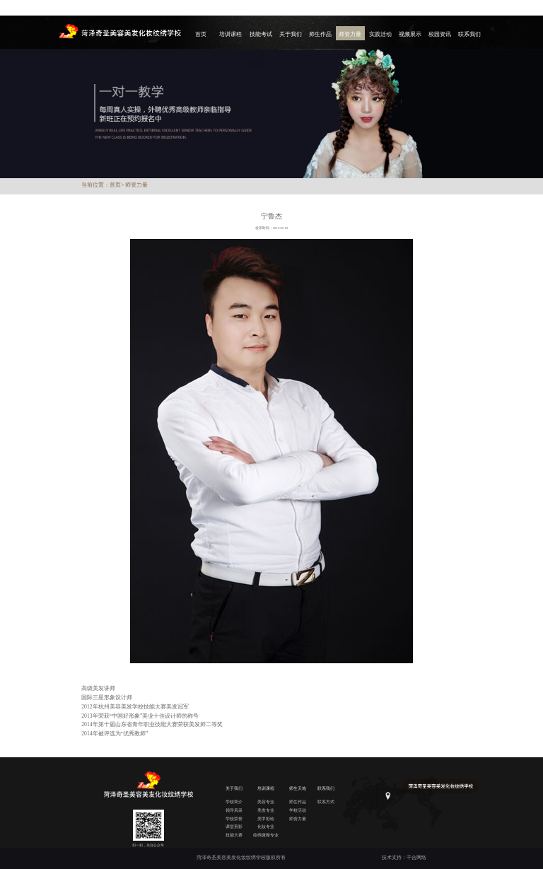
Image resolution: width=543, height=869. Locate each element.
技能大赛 (234, 834)
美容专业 (265, 801)
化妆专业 (265, 826)
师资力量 (350, 34)
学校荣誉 (234, 818)
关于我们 (290, 34)
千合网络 (416, 857)
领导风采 (234, 809)
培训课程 (230, 34)
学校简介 (234, 801)
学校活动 (297, 809)
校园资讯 (439, 34)
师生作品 (320, 34)
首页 (200, 34)
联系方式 (325, 801)
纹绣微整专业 (266, 834)
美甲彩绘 (265, 818)
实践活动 (380, 34)
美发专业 (265, 809)
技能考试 (261, 34)
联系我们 (469, 34)
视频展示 (410, 34)
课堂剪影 (234, 826)
